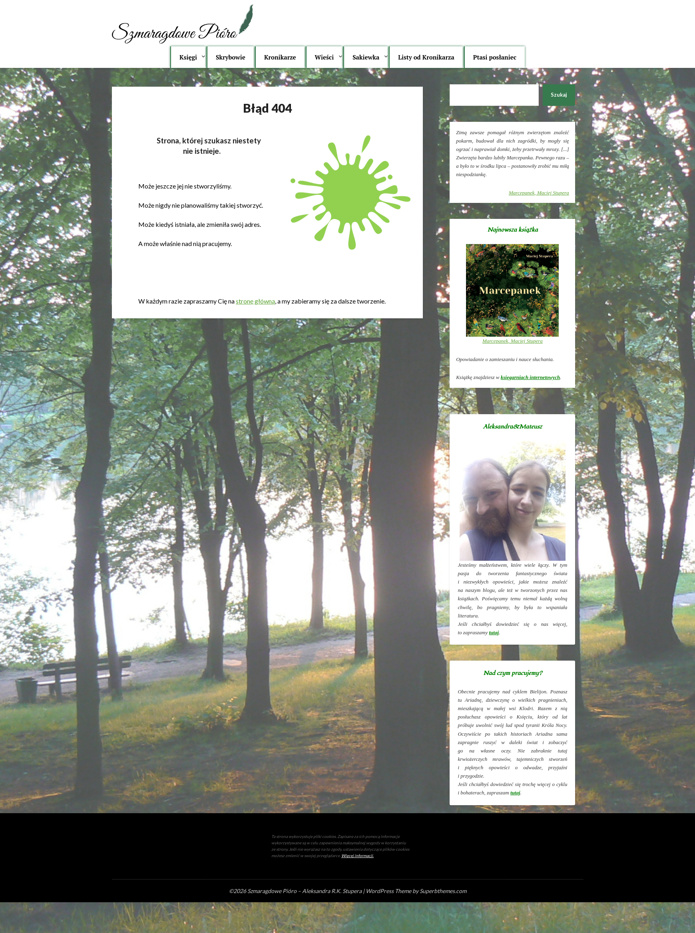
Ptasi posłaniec (494, 57)
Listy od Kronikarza (426, 57)
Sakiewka (365, 57)
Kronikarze (280, 57)
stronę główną (255, 301)
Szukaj (559, 94)
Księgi (188, 57)
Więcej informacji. (357, 855)
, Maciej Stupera (539, 193)
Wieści (324, 57)
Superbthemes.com (443, 890)
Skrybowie (230, 57)
